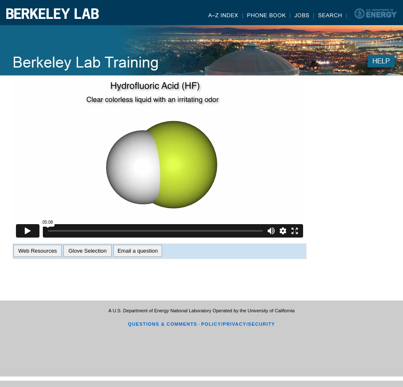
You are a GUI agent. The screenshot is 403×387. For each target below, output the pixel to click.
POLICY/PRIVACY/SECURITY (238, 324)
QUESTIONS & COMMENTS (162, 324)
